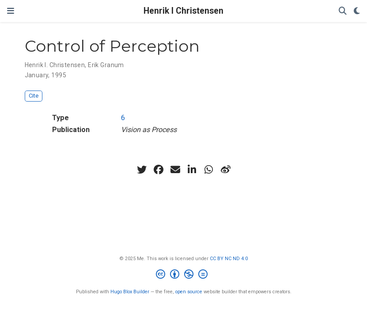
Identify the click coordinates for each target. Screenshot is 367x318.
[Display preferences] (357, 11)
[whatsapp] (209, 169)
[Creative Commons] (183, 275)
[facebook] (158, 169)
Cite (33, 95)
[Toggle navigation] (10, 11)
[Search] (343, 11)
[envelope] (175, 169)
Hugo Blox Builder (129, 292)
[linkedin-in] (192, 169)
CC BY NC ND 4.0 (229, 258)
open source (188, 292)
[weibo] (225, 169)
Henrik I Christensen (183, 11)
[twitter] (141, 169)
